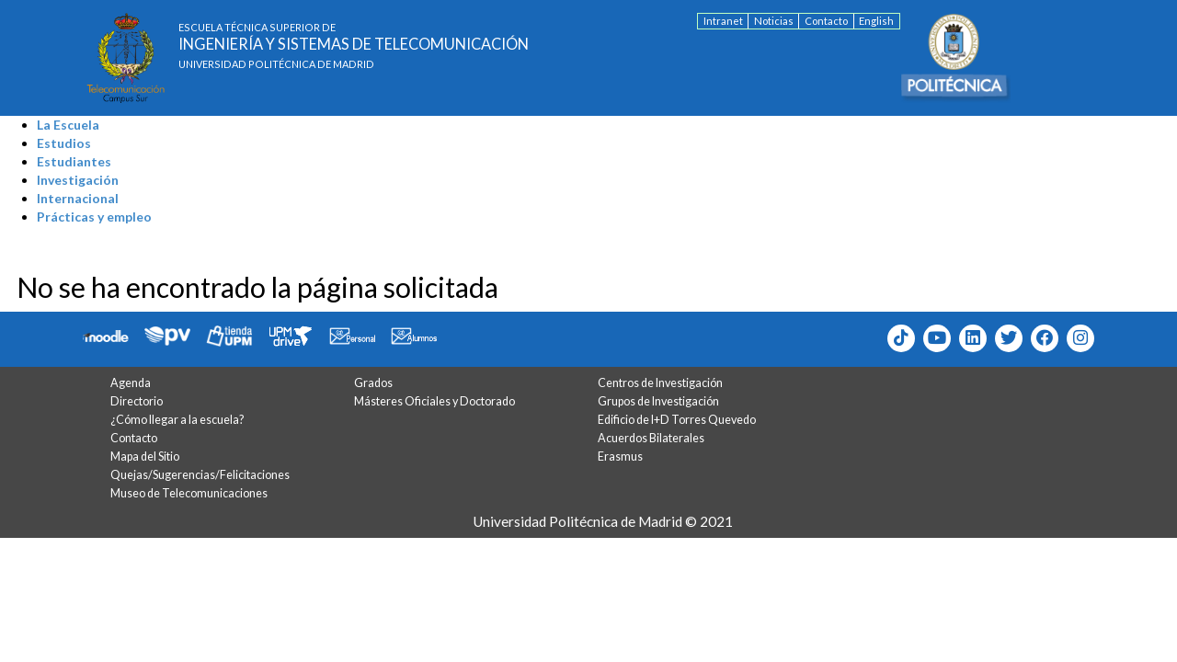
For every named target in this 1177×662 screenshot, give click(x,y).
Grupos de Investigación (658, 401)
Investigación (78, 180)
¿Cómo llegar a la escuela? (177, 420)
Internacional (78, 198)
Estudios (64, 143)
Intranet (723, 21)
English (876, 21)
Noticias (774, 21)
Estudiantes (74, 161)
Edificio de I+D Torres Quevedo (677, 420)
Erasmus (620, 456)
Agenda (130, 383)
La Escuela (68, 124)
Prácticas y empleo (94, 216)
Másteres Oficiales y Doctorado (434, 401)
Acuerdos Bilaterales (651, 438)
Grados (373, 383)
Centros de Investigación (660, 383)
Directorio (136, 401)
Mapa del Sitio (144, 456)
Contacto (826, 21)
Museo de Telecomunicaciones (189, 493)
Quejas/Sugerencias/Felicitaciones (200, 475)
